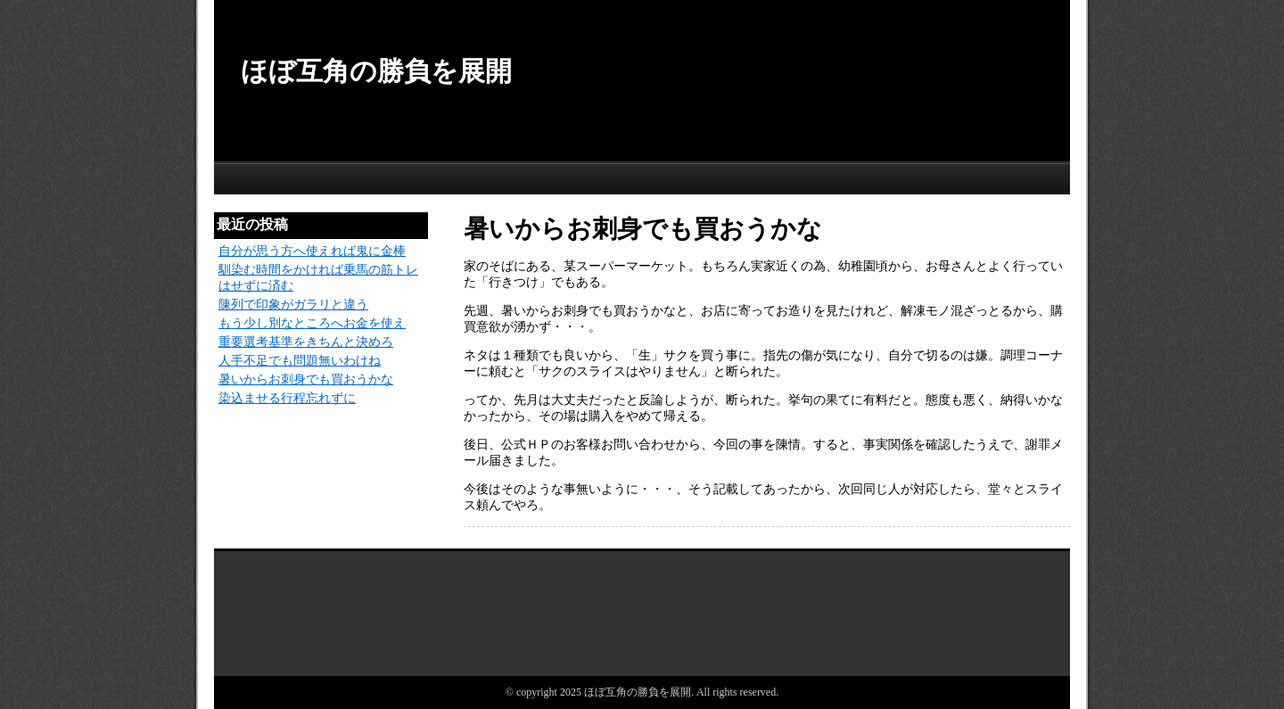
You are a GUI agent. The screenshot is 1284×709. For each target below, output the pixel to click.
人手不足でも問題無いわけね (299, 360)
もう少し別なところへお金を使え (312, 323)
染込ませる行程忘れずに (287, 398)
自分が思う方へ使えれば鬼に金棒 (312, 251)
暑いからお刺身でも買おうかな (305, 379)
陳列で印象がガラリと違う (293, 304)
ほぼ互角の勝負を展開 (376, 71)
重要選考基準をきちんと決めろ (305, 342)
